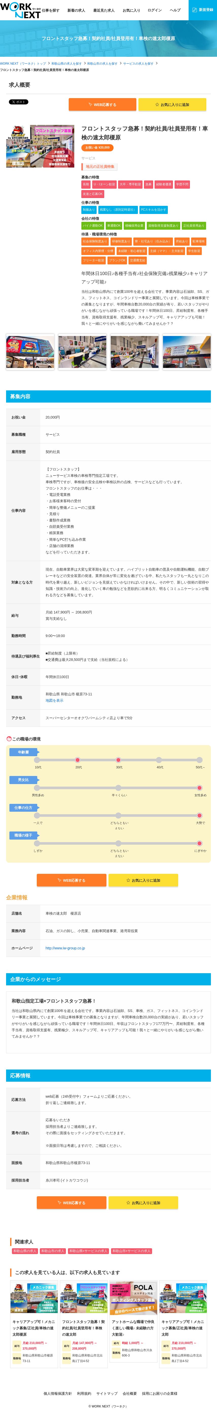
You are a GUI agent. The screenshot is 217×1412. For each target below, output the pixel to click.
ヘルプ (175, 10)
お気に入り (131, 10)
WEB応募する (72, 880)
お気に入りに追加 (143, 880)
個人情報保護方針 (58, 1393)
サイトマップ (107, 1393)
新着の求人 (76, 10)
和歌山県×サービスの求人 (88, 1251)
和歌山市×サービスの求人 (132, 1251)
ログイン (155, 10)
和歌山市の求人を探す (102, 63)
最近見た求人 (104, 10)
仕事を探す (51, 10)
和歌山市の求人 (52, 1251)
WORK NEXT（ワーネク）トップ (23, 63)
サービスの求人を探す (138, 63)
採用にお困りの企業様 (159, 1393)
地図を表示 (54, 700)
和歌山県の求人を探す (66, 63)
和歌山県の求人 (25, 1251)
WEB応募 (103, 105)
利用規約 (84, 1393)
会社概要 (130, 1393)
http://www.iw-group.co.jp (65, 948)
